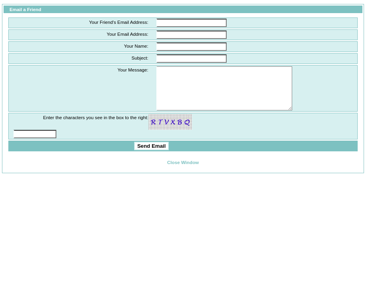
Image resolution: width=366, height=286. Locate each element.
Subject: (139, 57)
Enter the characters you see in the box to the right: (95, 125)
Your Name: (136, 45)
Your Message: (133, 69)
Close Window (183, 170)
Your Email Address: (127, 34)
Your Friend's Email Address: (118, 22)
